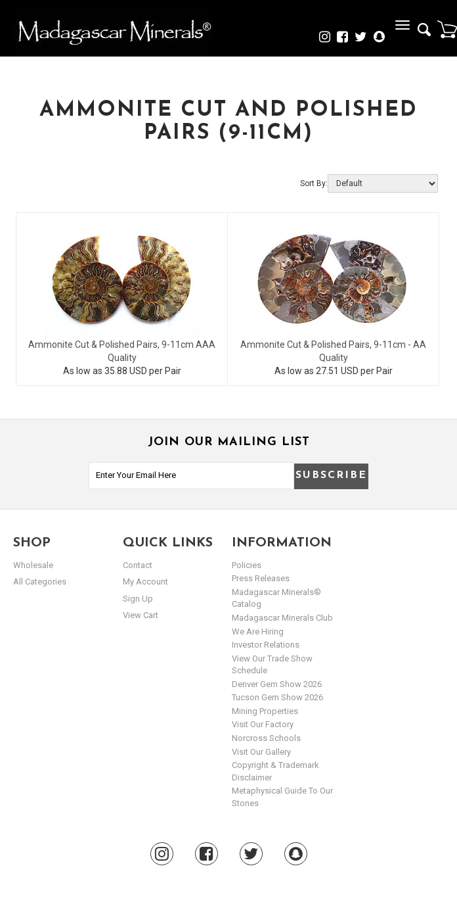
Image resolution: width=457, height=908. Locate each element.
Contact (137, 565)
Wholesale (33, 565)
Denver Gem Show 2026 (277, 684)
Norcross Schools (266, 738)
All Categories (39, 581)
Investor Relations (265, 645)
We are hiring (258, 631)
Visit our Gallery (261, 752)
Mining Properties (265, 711)
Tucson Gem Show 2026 (277, 697)
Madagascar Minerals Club (282, 618)
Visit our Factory (263, 724)
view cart (140, 615)
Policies (246, 565)
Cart (447, 29)
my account (145, 581)
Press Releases (261, 578)
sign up (138, 599)
